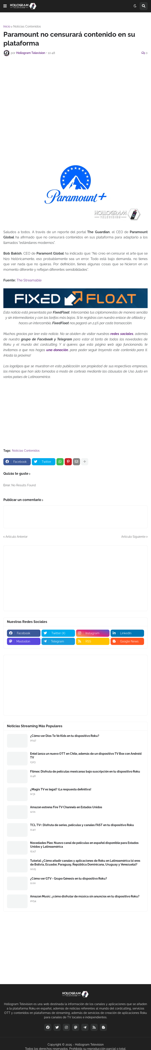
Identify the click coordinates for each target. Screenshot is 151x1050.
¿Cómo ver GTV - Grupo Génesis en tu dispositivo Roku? (68, 878)
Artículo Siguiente (133, 536)
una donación (57, 350)
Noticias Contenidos (27, 26)
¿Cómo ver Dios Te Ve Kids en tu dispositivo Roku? (64, 735)
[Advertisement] (77, 90)
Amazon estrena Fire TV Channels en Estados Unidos (66, 807)
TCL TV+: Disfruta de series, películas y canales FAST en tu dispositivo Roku (82, 825)
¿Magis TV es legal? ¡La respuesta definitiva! (60, 789)
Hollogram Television (89, 1044)
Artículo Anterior (16, 536)
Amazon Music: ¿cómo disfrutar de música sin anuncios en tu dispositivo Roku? (84, 896)
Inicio (6, 26)
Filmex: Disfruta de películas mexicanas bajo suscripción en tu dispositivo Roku (85, 771)
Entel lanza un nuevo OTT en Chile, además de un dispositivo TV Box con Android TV (86, 755)
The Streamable (29, 280)
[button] (5, 6)
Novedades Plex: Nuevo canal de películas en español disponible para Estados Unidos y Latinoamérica (84, 844)
